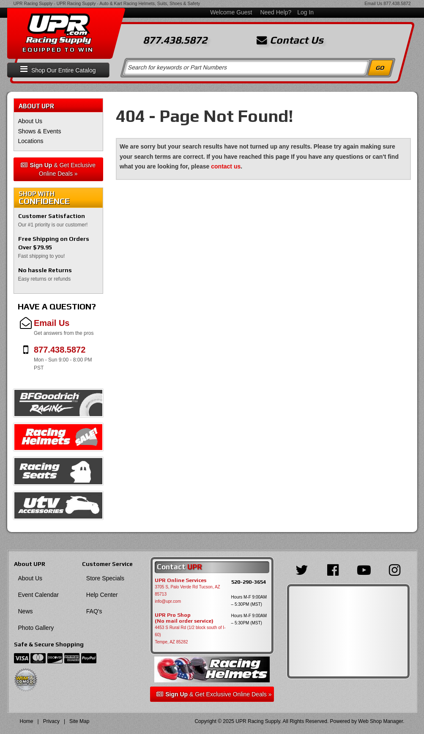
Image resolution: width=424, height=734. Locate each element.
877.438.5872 (396, 3)
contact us (226, 166)
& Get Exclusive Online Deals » (58, 169)
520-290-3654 (248, 582)
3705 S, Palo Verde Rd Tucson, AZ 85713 (187, 590)
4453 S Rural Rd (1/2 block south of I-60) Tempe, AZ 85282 (190, 634)
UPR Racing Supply (33, 3)
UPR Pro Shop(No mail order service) (184, 618)
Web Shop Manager (380, 721)
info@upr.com (168, 601)
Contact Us (290, 40)
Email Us (373, 3)
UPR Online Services (180, 580)
